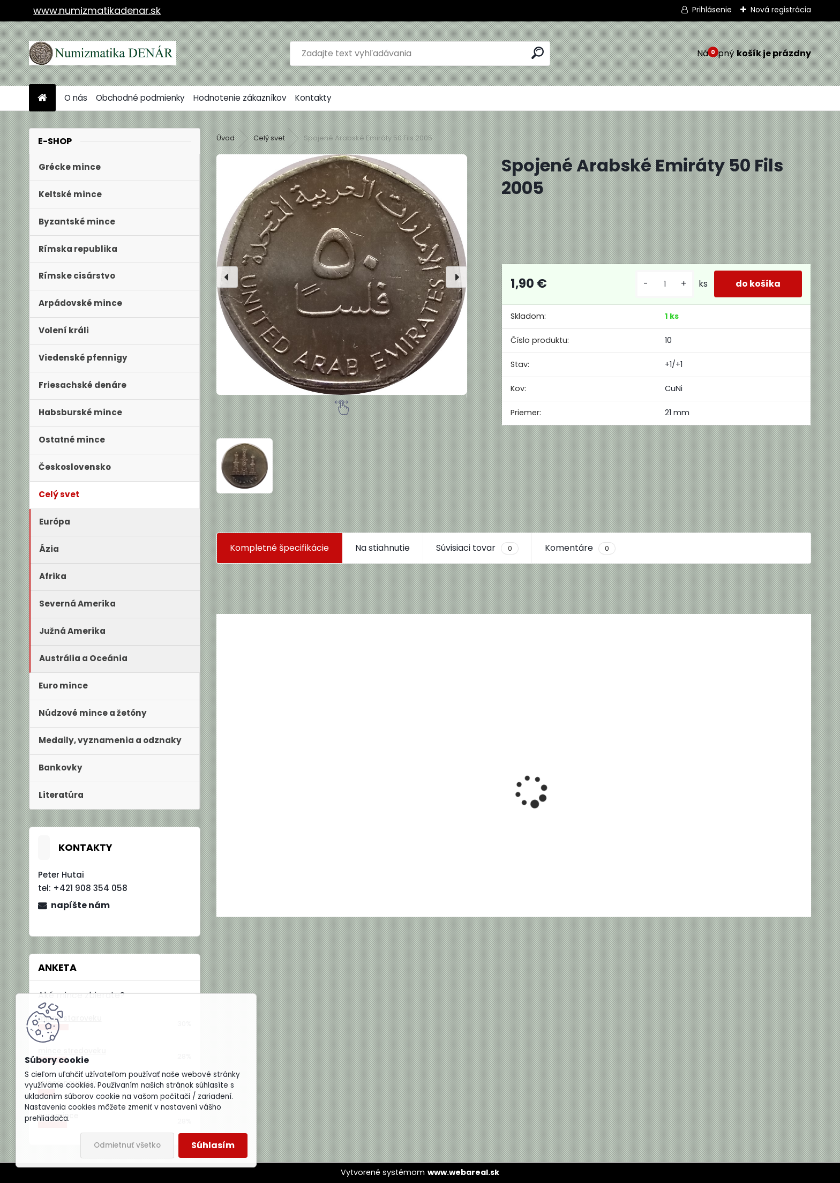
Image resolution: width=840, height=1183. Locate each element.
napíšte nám (80, 905)
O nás (75, 97)
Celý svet (269, 138)
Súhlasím (213, 1145)
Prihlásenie (712, 9)
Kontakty (313, 97)
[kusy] (665, 284)
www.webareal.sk (463, 1172)
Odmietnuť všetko (127, 1145)
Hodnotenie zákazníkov (240, 97)
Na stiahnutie (382, 548)
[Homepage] (42, 98)
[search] (537, 53)
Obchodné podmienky (140, 97)
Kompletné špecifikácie (279, 548)
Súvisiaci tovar (477, 548)
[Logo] (102, 53)
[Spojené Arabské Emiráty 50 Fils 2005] (341, 274)
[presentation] (227, 277)
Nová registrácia (781, 9)
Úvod (225, 138)
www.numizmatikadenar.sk (97, 10)
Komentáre (580, 548)
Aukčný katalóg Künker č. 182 (284, 835)
